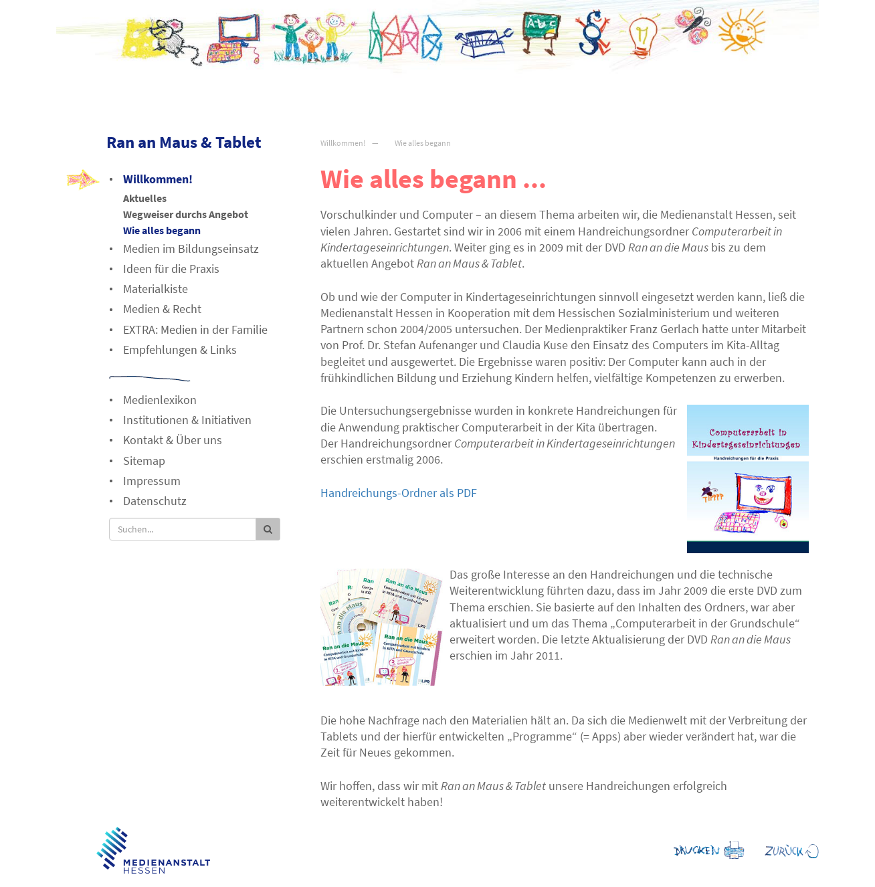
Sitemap (144, 460)
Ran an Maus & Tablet (184, 142)
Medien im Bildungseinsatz (191, 248)
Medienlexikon (160, 399)
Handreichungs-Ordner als (398, 492)
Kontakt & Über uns (172, 440)
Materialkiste (155, 288)
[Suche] (182, 529)
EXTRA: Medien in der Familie (195, 329)
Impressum (152, 480)
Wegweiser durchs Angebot (185, 214)
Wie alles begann (423, 143)
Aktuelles (145, 198)
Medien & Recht (162, 308)
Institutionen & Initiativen (187, 419)
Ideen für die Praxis (171, 268)
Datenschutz (155, 500)
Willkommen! (342, 143)
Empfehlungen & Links (180, 349)
